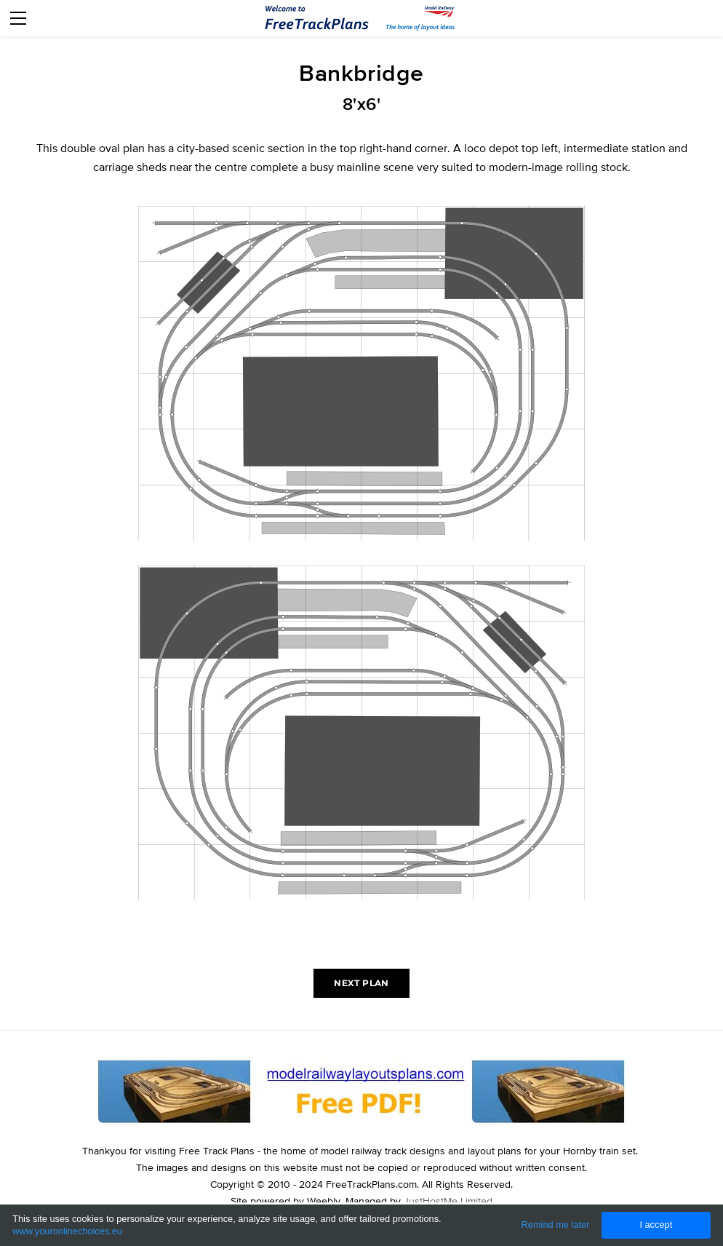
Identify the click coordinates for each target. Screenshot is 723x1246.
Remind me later (556, 1224)
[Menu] (18, 18)
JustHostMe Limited (448, 1201)
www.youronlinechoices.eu (67, 1231)
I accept (655, 1224)
